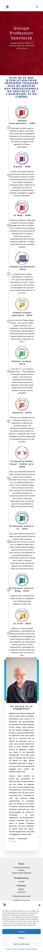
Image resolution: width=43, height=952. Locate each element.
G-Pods (21, 881)
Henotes (21, 870)
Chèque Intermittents (21, 867)
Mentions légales (31, 949)
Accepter (21, 931)
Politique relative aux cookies (15, 949)
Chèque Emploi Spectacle (21, 873)
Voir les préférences (21, 944)
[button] (39, 905)
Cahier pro (21, 892)
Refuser (21, 938)
